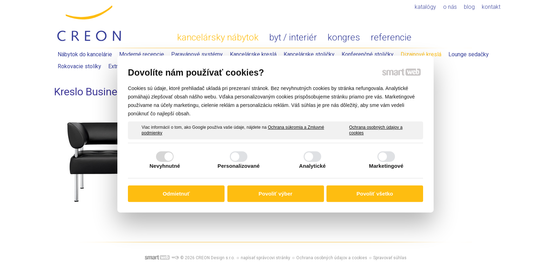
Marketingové (386, 166)
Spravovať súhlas (390, 257)
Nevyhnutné (165, 166)
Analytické (312, 166)
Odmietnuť (176, 194)
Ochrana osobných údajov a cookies (376, 130)
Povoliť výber (275, 194)
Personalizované (239, 166)
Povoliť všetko (375, 194)
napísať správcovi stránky (265, 257)
